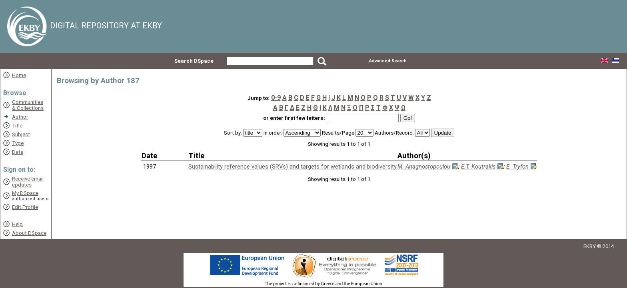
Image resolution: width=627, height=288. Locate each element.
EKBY (589, 246)
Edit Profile (25, 207)
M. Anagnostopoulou (423, 166)
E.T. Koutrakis (478, 166)
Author (20, 117)
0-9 (276, 97)
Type (18, 143)
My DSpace (25, 193)
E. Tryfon (517, 166)
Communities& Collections (28, 105)
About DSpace (29, 233)
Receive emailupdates (28, 182)
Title (17, 126)
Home (19, 75)
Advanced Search (388, 61)
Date (17, 152)
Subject (21, 134)
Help (17, 224)
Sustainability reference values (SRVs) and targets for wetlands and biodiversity (292, 166)
